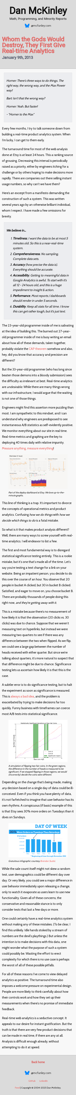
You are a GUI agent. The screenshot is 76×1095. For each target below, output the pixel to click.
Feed (17, 1087)
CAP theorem (38, 349)
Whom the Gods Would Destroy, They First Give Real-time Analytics (33, 45)
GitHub (32, 1080)
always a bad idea (22, 696)
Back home (38, 1062)
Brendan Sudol (47, 861)
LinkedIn (43, 1080)
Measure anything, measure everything (27, 448)
